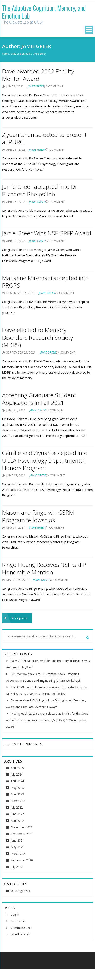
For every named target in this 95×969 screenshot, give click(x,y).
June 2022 (17, 814)
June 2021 (17, 840)
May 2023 (17, 788)
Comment (55, 86)
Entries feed (19, 921)
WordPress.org (20, 934)
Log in (15, 914)
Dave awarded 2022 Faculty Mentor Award (38, 75)
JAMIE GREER (36, 86)
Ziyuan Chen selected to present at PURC (44, 138)
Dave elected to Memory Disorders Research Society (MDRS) (37, 337)
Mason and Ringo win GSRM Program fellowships (38, 516)
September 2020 (22, 860)
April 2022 (17, 821)
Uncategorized (20, 891)
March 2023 (19, 801)
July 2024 (17, 774)
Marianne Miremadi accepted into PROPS (45, 281)
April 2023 (17, 794)
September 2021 (22, 834)
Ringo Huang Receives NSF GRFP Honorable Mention (44, 568)
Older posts (18, 618)
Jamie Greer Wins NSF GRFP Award (46, 233)
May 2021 (17, 847)
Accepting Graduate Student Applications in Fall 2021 (39, 398)
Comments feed (21, 928)
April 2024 (17, 781)
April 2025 (17, 768)
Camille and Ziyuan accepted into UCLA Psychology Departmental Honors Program (45, 460)
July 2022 (17, 807)
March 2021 (19, 854)
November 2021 (21, 827)
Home (5, 53)
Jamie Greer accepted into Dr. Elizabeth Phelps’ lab (40, 190)
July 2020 (17, 867)
